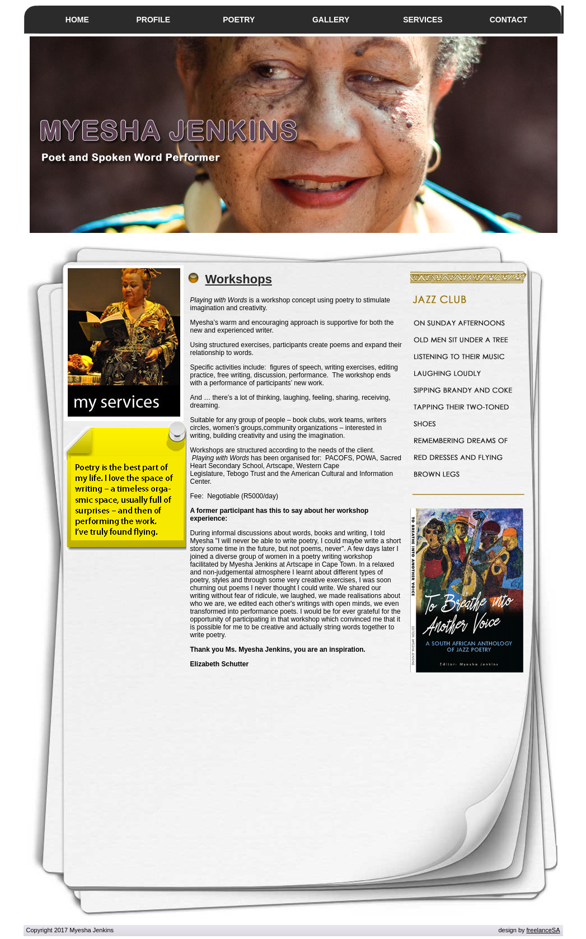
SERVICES (423, 19)
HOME (77, 19)
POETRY (239, 19)
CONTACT (508, 19)
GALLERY (330, 19)
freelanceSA (543, 930)
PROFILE (153, 19)
